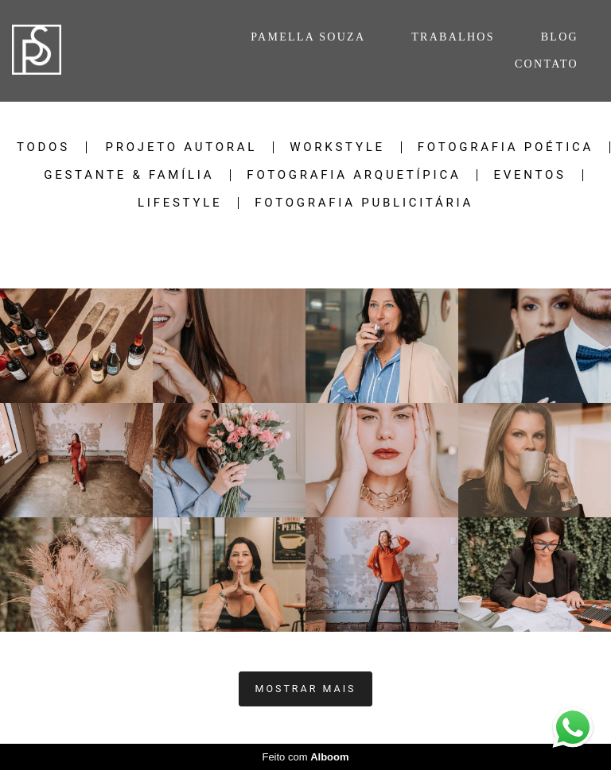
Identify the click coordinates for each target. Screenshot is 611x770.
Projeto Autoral (182, 147)
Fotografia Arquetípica (354, 175)
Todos (43, 147)
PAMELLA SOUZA (308, 37)
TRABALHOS (453, 37)
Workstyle (337, 147)
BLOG (559, 37)
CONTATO (546, 64)
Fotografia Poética (505, 147)
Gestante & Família (129, 175)
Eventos (529, 175)
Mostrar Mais (305, 689)
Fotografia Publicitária (364, 203)
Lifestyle (180, 203)
